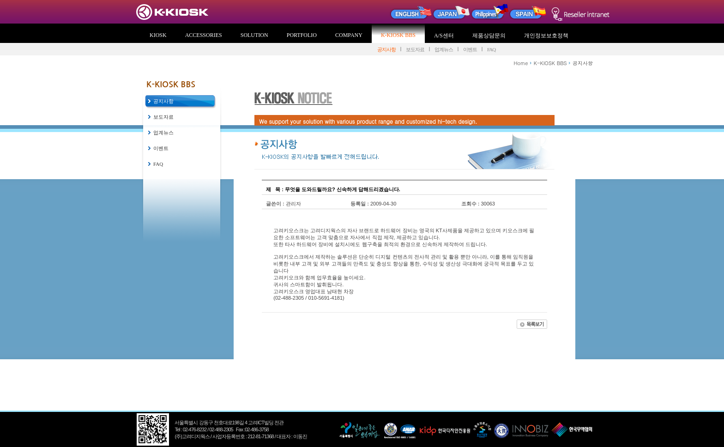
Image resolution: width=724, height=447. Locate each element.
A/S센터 (444, 35)
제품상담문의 (489, 35)
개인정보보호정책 (546, 35)
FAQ (491, 49)
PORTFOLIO (302, 35)
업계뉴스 (443, 49)
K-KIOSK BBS (398, 35)
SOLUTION (254, 35)
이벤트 (470, 49)
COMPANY (348, 35)
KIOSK (158, 35)
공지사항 (386, 49)
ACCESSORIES (203, 35)
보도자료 (415, 49)
